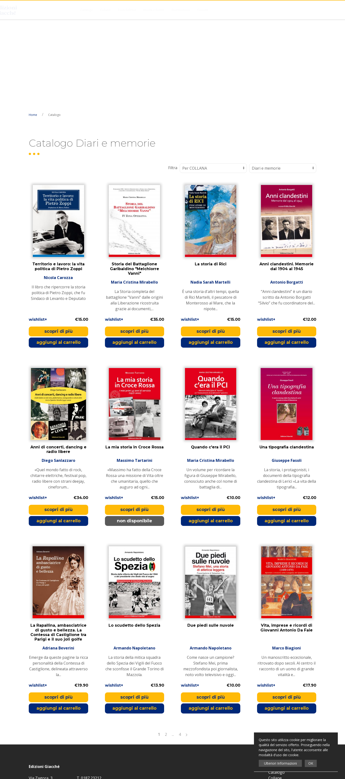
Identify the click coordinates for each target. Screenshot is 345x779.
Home (33, 26)
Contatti (202, 10)
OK (310, 763)
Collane (105, 10)
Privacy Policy (160, 694)
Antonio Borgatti (286, 193)
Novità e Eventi (153, 10)
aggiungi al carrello (58, 253)
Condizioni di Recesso (287, 711)
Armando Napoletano (134, 558)
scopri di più (58, 242)
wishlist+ (38, 230)
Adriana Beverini (58, 558)
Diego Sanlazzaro (58, 371)
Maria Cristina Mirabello (134, 193)
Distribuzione (180, 10)
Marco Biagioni (286, 558)
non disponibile (134, 431)
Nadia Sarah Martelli (210, 193)
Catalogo (86, 10)
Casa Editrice (127, 10)
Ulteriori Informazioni (280, 763)
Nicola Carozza (58, 193)
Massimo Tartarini (134, 371)
